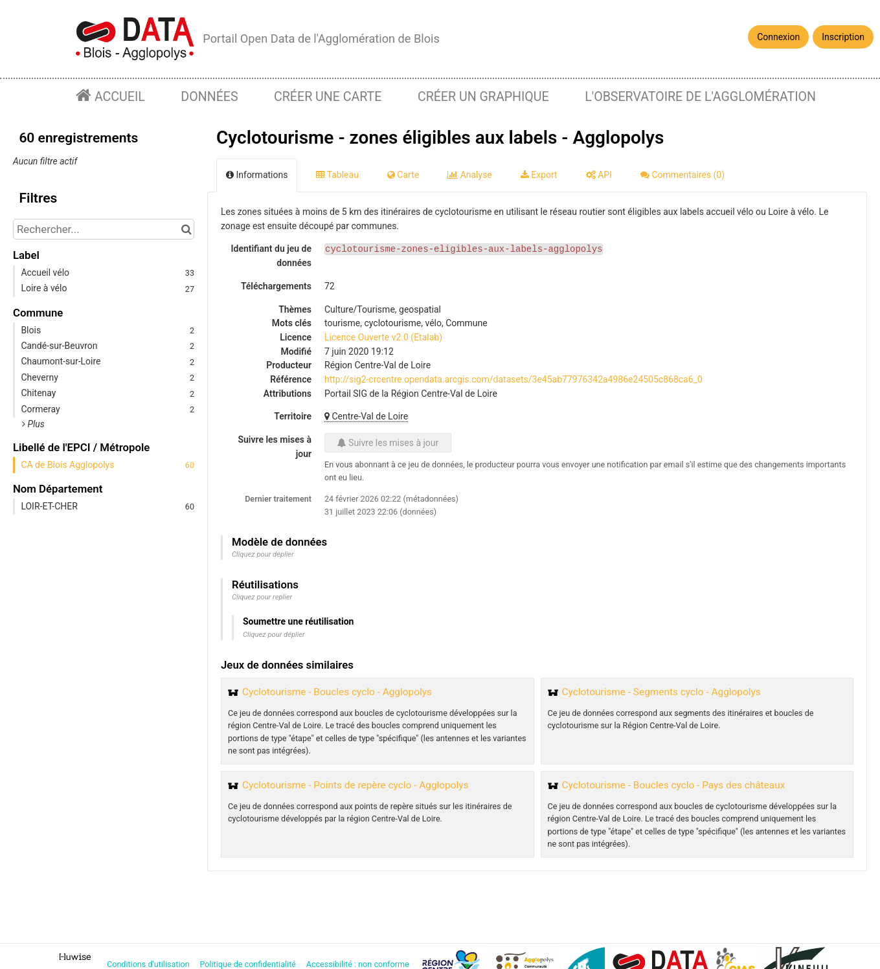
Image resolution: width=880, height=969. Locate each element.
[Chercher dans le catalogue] (186, 229)
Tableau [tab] (337, 175)
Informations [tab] (257, 175)
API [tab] (599, 175)
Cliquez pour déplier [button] (263, 554)
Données (209, 96)
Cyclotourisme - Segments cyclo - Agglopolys (661, 692)
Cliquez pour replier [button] (262, 597)
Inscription (843, 37)
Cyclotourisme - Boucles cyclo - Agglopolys (337, 692)
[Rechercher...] (103, 229)
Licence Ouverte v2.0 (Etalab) (383, 337)
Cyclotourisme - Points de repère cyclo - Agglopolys (355, 785)
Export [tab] (539, 175)
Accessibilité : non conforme (358, 964)
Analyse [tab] (469, 175)
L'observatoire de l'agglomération (700, 96)
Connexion (778, 37)
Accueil (118, 96)
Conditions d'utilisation (149, 964)
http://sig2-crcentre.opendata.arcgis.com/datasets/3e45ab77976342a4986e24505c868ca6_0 (513, 379)
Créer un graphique (483, 96)
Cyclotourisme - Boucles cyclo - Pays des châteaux (673, 785)
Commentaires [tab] (682, 175)
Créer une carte (327, 96)
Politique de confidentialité (248, 964)
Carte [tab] (403, 175)
